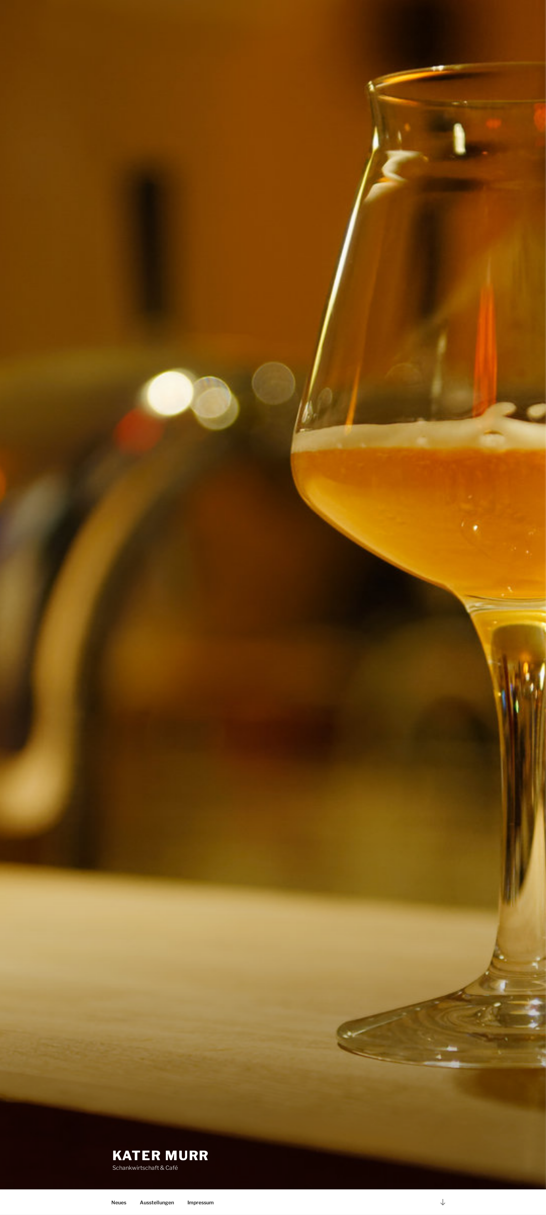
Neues (118, 1202)
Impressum (200, 1202)
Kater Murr (161, 1155)
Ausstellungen (157, 1202)
